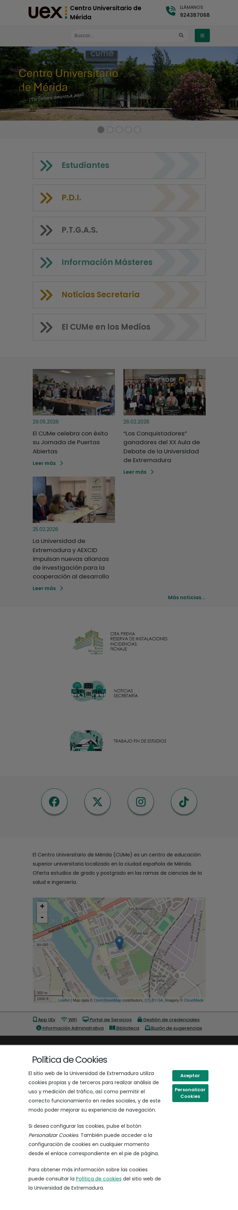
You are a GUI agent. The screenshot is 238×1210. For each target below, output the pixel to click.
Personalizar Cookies (190, 1093)
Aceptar (190, 1075)
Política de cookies (99, 1178)
